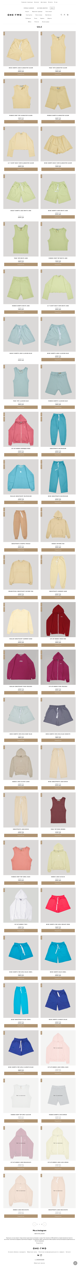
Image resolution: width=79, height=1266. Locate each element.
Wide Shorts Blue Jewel (58, 971)
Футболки (28, 18)
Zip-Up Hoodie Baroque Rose (20, 448)
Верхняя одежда (45, 11)
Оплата (50, 2)
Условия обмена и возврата (17, 1251)
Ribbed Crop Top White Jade (58, 258)
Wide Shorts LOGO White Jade (58, 210)
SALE (28, 11)
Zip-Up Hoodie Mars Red (58, 638)
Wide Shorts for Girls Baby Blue (21, 734)
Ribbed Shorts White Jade (21, 305)
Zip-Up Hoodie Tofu (21, 924)
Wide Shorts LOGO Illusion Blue (58, 353)
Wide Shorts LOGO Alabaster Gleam (21, 67)
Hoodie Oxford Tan (58, 543)
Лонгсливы (48, 14)
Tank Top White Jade (21, 258)
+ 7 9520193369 (39, 1259)
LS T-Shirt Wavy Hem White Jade (58, 305)
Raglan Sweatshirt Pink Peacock (21, 686)
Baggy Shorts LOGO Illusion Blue (21, 353)
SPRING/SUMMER (32, 8)
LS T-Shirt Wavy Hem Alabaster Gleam (21, 163)
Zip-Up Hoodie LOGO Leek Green (58, 1162)
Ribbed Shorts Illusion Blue (58, 400)
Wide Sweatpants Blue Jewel (21, 1019)
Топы (44, 18)
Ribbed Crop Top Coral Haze (20, 876)
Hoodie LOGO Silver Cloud (21, 781)
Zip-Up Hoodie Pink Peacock (58, 686)
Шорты (26, 21)
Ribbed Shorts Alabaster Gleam (58, 115)
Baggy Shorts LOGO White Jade (21, 210)
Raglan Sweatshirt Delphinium (21, 496)
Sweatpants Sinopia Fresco (21, 543)
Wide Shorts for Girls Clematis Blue (21, 1067)
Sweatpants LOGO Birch (21, 829)
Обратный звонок (39, 1263)
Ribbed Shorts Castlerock (58, 1114)
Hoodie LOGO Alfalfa (58, 876)
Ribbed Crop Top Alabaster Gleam (20, 115)
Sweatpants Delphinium (58, 448)
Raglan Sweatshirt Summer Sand (21, 638)
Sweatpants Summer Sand (58, 591)
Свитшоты (38, 14)
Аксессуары (49, 21)
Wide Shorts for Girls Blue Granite (58, 734)
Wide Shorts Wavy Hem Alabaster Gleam (58, 163)
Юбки (33, 21)
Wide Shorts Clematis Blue (58, 1019)
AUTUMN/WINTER (45, 8)
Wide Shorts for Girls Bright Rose (58, 924)
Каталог (36, 2)
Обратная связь (32, 1251)
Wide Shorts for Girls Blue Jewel (20, 971)
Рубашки (36, 18)
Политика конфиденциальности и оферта (51, 1251)
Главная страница (27, 2)
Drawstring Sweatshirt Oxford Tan (21, 591)
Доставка (44, 2)
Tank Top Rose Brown (58, 829)
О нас (56, 2)
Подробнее (21, 74)
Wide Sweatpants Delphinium (58, 496)
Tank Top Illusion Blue (21, 400)
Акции (35, 11)
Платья (40, 21)
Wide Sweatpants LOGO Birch (58, 781)
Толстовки (29, 14)
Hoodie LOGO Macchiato (21, 1209)
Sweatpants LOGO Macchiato (58, 1209)
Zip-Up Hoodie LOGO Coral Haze (58, 1067)
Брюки (51, 18)
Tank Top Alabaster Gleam (58, 67)
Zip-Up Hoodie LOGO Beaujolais (21, 1162)
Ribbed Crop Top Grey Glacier (21, 1114)
